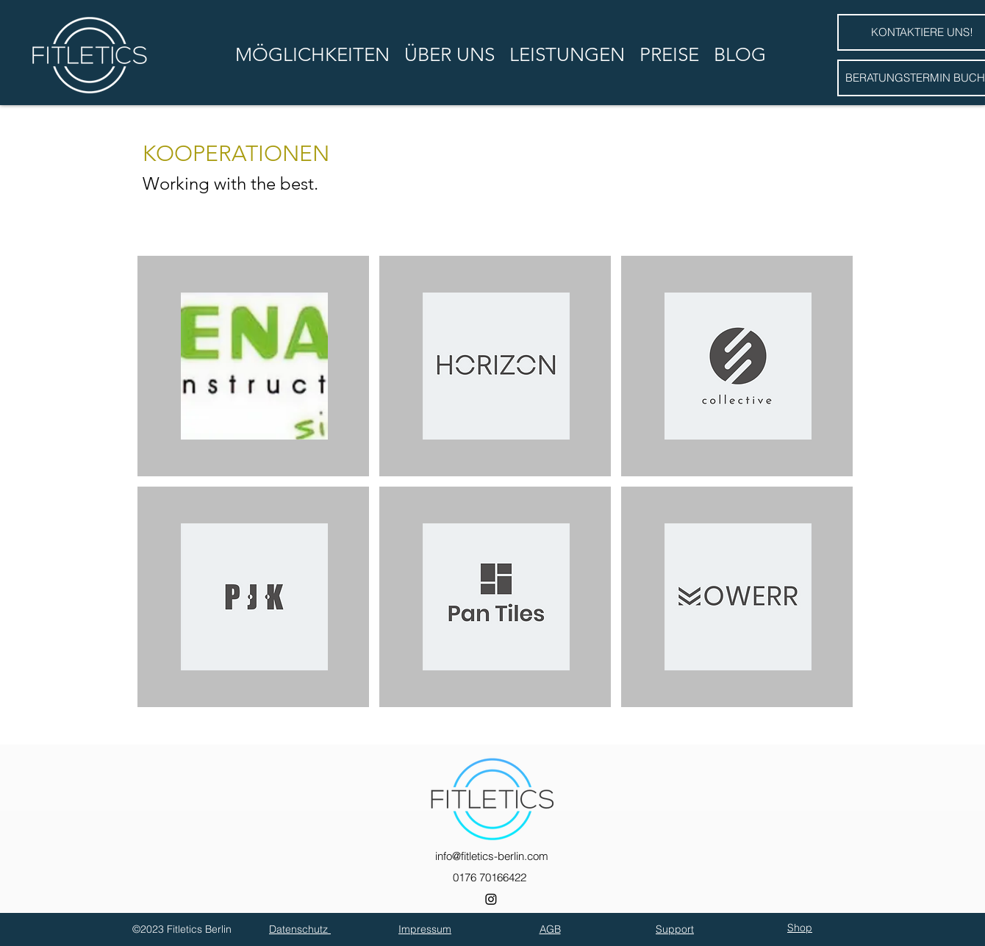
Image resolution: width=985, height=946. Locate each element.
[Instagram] (491, 899)
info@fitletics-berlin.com (491, 856)
